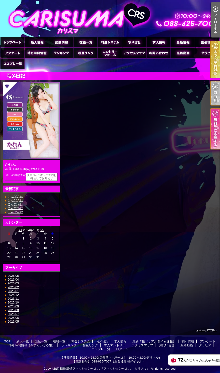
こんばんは (15, 196)
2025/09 (13, 306)
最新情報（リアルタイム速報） (183, 42)
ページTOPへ (208, 330)
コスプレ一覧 (12, 64)
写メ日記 (134, 42)
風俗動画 (183, 53)
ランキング (61, 53)
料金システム (110, 42)
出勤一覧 (61, 42)
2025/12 (13, 295)
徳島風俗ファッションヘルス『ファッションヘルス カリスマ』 (105, 368)
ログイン (122, 349)
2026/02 (13, 287)
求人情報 (158, 42)
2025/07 (13, 314)
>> (42, 230)
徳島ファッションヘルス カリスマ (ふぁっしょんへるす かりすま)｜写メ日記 (110, 18)
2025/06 (13, 318)
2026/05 (13, 275)
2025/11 (13, 298)
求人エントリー (110, 53)
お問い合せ (158, 53)
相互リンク (85, 53)
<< (20, 230)
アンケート (12, 53)
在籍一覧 (85, 42)
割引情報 (207, 42)
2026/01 (13, 291)
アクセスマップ (134, 53)
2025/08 (13, 310)
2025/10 (13, 302)
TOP (12, 42)
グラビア (207, 53)
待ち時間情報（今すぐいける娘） (37, 53)
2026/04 (13, 279)
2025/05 (13, 321)
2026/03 (13, 283)
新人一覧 (37, 42)
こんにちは (15, 204)
